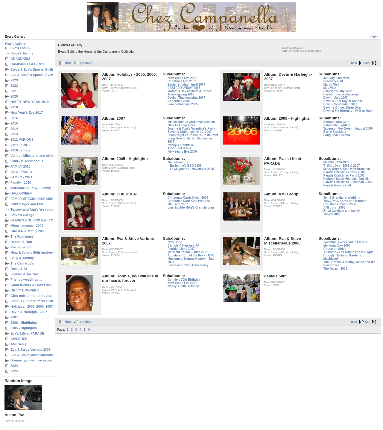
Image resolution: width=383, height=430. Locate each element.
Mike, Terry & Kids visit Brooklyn (346, 169)
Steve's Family (21, 53)
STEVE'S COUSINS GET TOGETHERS (39, 220)
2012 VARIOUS (22, 139)
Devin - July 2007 (335, 97)
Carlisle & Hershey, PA (183, 245)
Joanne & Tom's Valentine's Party (191, 128)
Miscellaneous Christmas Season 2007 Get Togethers (191, 123)
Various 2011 (20, 145)
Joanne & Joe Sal (24, 274)
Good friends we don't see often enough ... (43, 285)
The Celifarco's (22, 263)
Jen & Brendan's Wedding (341, 197)
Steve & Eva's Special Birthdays (35, 69)
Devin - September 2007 (340, 104)
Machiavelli (331, 258)
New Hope (175, 242)
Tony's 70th (331, 214)
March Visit (331, 84)
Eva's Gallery (15, 43)
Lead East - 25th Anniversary (188, 265)
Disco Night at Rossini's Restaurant (193, 135)
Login (374, 36)
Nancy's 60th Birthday (183, 286)
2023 (14, 80)
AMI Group (18, 344)
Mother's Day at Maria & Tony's (190, 91)
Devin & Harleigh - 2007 (28, 312)
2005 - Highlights (23, 328)
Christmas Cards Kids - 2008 (188, 197)
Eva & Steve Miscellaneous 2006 (35, 355)
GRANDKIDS (20, 58)
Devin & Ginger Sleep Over (342, 107)
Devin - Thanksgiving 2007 (186, 97)
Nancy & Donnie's (180, 145)
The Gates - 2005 (335, 268)
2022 (14, 85)
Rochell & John (22, 247)
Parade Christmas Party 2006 (344, 172)
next (354, 63)
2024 (14, 365)
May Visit (329, 87)
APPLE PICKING (179, 148)
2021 (14, 91)
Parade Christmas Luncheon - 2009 (348, 182)
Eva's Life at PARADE (27, 333)
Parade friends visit (337, 185)
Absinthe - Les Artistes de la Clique (348, 252)
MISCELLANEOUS (336, 162)
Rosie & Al (18, 269)
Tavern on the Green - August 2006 (348, 128)
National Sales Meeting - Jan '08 (346, 178)
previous (86, 63)
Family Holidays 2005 (183, 104)
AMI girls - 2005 (334, 207)
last (367, 63)
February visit (333, 81)
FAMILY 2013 (20, 166)
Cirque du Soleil (334, 248)
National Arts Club (336, 122)
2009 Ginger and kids (27, 204)
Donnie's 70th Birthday (184, 279)
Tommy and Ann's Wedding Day (35, 209)
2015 (14, 123)
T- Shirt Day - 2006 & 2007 (341, 165)
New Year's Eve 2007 (182, 78)
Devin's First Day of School (342, 101)
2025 (14, 371)
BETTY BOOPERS (24, 290)
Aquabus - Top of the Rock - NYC (191, 255)
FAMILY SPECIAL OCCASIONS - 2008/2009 (43, 198)
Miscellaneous (178, 162)
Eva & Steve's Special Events (33, 75)
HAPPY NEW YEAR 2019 (29, 102)
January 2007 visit (336, 78)
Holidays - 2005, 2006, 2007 (31, 306)
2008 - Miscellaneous (26, 161)
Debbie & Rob (21, 242)
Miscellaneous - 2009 (26, 225)
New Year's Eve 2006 (182, 151)
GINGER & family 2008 (27, 231)
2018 (14, 107)
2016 (14, 118)
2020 (14, 96)
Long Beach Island (336, 135)
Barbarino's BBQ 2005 (185, 165)
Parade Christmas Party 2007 (344, 175)
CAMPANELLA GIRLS (27, 64)
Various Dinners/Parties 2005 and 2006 (40, 301)
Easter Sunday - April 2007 (186, 84)
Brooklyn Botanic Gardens (342, 255)
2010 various (20, 150)
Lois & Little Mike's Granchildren (191, 207)
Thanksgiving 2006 (181, 94)
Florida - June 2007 (181, 248)
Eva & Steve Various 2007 (30, 349)
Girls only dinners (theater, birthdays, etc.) (43, 295)
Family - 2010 (20, 182)
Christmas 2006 (179, 101)
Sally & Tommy (22, 258)
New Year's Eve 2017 (26, 112)
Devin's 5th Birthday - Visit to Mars (348, 111)
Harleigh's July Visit (337, 91)
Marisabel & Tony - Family (30, 188)
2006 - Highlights (23, 322)
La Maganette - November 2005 (192, 169)
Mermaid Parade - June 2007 (188, 252)
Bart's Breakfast (334, 131)
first (68, 63)
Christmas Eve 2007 (182, 81)
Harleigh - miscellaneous (341, 94)
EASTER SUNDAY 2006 (184, 87)
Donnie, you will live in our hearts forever (42, 360)
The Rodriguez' (22, 236)
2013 (14, 134)
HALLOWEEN (21, 193)
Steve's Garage (22, 215)
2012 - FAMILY (21, 172)
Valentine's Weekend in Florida (345, 242)
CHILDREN (19, 339)
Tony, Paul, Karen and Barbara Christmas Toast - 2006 (345, 202)
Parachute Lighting (337, 125)
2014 (14, 128)
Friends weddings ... (26, 279)
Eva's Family (20, 48)
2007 (14, 317)
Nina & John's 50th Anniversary (35, 252)
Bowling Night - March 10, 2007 (190, 131)
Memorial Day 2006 (336, 245)
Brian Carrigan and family (341, 210)
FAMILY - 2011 (21, 177)
